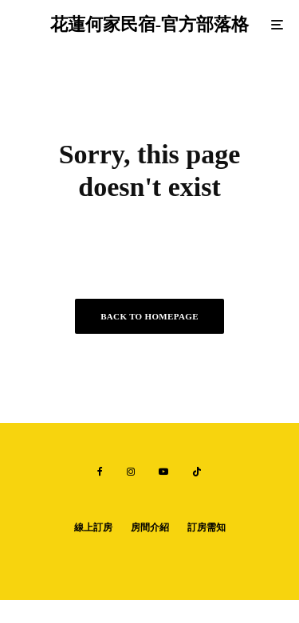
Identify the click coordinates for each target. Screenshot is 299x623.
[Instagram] (131, 471)
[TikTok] (197, 471)
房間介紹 (150, 527)
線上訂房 (93, 527)
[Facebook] (100, 471)
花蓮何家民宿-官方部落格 (149, 24)
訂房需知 (206, 527)
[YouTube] (163, 471)
